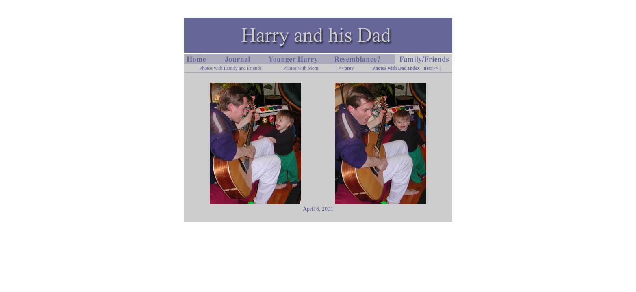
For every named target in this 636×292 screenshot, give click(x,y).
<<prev (346, 68)
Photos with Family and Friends (231, 68)
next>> (431, 68)
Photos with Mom (300, 68)
